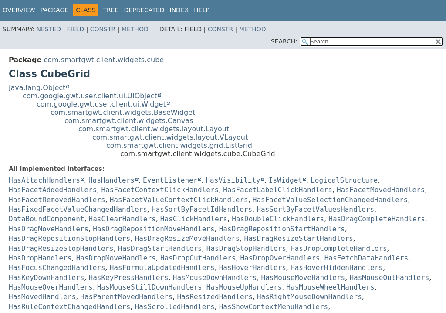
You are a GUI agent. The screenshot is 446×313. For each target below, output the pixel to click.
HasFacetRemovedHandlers (57, 200)
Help (201, 10)
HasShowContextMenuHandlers (273, 307)
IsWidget (285, 180)
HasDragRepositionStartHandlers (282, 229)
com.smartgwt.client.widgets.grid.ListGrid (179, 145)
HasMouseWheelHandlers (330, 287)
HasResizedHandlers (214, 297)
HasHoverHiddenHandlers (337, 267)
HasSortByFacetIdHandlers (202, 209)
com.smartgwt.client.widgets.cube (104, 60)
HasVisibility (233, 180)
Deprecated (144, 10)
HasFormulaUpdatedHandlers (162, 267)
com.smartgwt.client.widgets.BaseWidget (123, 112)
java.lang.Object (37, 87)
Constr (102, 29)
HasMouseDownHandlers (215, 277)
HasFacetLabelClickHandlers (277, 190)
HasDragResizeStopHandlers (61, 248)
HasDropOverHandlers (280, 258)
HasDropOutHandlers (198, 258)
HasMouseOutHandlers (389, 277)
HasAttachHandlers (44, 180)
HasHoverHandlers (252, 267)
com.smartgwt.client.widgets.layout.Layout (153, 129)
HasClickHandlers (193, 219)
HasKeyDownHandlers (46, 277)
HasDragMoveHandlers (48, 229)
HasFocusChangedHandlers (57, 267)
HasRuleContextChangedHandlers (69, 307)
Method (135, 29)
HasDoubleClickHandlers (278, 219)
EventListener (170, 180)
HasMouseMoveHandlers (303, 277)
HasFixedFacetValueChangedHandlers (78, 209)
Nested (49, 29)
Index (179, 10)
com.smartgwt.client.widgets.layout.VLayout (170, 137)
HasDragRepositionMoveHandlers (153, 229)
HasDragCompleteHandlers (376, 219)
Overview (19, 10)
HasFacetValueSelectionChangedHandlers (330, 200)
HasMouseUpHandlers (244, 287)
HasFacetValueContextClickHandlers (179, 200)
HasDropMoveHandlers (116, 258)
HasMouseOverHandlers (51, 287)
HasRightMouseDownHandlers (309, 297)
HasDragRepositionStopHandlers (69, 238)
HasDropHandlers (40, 258)
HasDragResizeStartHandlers (298, 238)
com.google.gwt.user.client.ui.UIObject (90, 96)
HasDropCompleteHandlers (339, 248)
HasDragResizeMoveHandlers (187, 238)
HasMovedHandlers (42, 297)
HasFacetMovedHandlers (381, 190)
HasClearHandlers (122, 219)
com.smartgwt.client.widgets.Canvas (128, 121)
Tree (110, 10)
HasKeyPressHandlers (129, 277)
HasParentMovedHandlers (126, 297)
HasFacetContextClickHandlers (160, 190)
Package (55, 10)
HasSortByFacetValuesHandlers (315, 209)
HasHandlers (111, 180)
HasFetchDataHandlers (366, 258)
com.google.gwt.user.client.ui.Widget (101, 104)
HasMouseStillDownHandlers (149, 287)
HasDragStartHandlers (160, 248)
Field (75, 29)
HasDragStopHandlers (246, 248)
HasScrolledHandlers (175, 307)
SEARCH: (284, 41)
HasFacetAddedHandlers (53, 190)
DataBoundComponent (46, 219)
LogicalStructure (344, 180)
